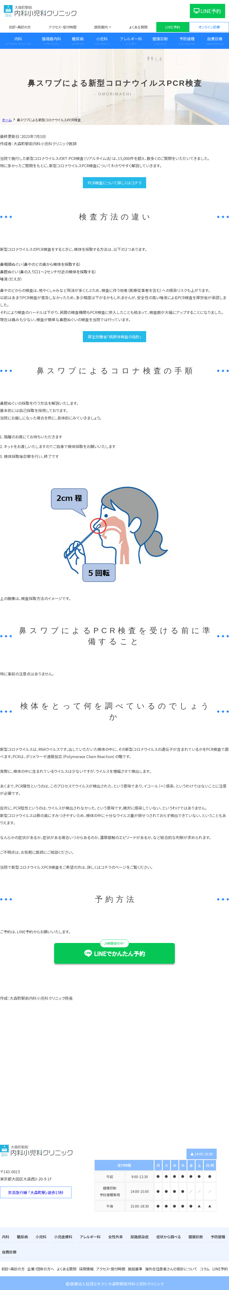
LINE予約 (207, 10)
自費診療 (8, 1251)
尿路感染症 (133, 1236)
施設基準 (135, 1267)
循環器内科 (51, 39)
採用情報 (86, 1267)
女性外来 (110, 1236)
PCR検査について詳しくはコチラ (115, 183)
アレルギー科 (131, 39)
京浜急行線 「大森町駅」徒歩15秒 (36, 1192)
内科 (18, 39)
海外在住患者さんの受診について (170, 1267)
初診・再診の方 (20, 26)
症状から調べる (161, 1236)
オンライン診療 (209, 26)
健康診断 (160, 39)
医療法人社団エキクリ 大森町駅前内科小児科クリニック (114, 1282)
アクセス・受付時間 (62, 26)
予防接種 (187, 39)
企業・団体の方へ (40, 1267)
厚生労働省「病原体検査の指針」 (115, 337)
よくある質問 (138, 26)
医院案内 (101, 26)
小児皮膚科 (60, 1236)
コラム (203, 1267)
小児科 (102, 39)
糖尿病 (78, 39)
